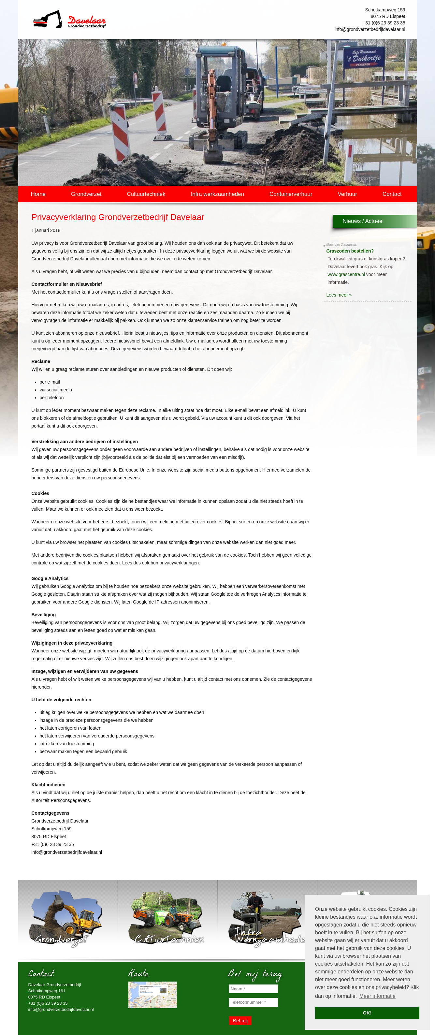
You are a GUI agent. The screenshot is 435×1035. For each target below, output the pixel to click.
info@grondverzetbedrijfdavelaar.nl (370, 29)
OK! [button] (367, 1012)
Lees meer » (339, 295)
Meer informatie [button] (377, 996)
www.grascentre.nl (346, 274)
